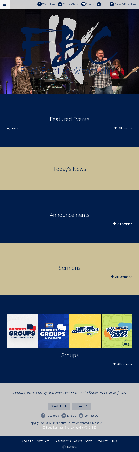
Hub (102, 4)
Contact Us (88, 415)
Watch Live (46, 4)
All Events (123, 128)
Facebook (50, 415)
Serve (88, 441)
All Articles (122, 224)
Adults (78, 441)
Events (87, 4)
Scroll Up (59, 406)
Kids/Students (62, 441)
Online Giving (68, 4)
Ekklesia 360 (70, 447)
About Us (27, 441)
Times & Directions (123, 4)
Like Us (68, 415)
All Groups (122, 364)
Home (82, 406)
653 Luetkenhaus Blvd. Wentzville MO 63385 (69, 427)
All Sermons (121, 277)
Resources (102, 441)
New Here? (43, 441)
